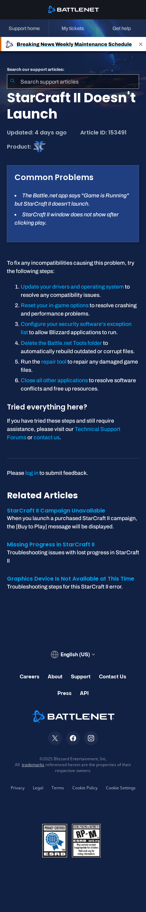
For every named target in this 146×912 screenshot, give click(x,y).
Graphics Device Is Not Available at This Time (70, 579)
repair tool (53, 362)
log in (31, 473)
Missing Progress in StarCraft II (50, 544)
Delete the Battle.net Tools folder (61, 343)
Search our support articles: (35, 69)
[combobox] (73, 81)
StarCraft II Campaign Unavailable (56, 511)
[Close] (141, 44)
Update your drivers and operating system (72, 287)
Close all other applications (54, 380)
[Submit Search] (12, 81)
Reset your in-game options (55, 305)
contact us (47, 437)
